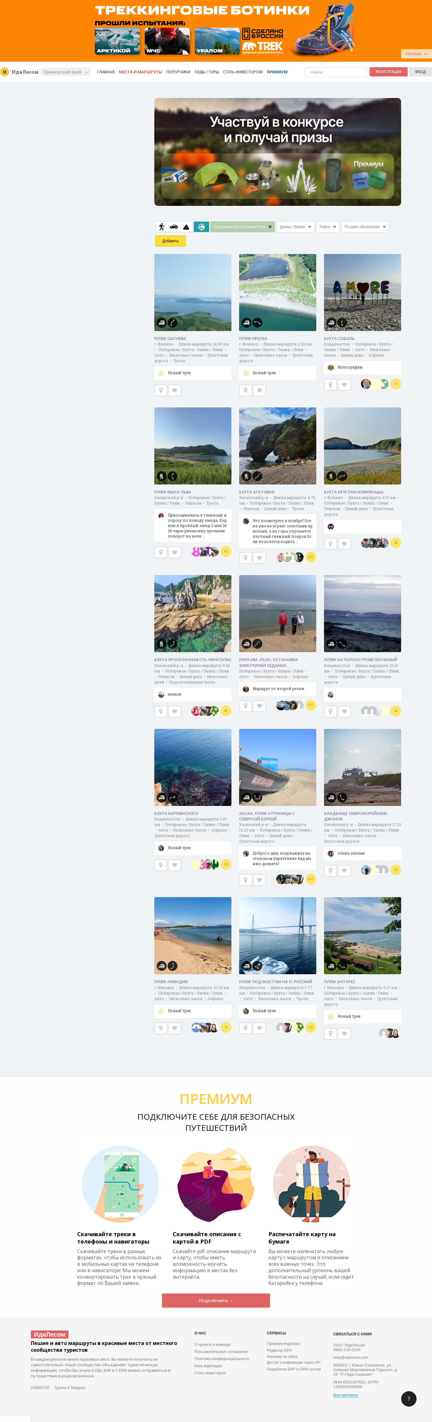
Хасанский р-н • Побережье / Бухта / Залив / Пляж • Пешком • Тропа (192, 518)
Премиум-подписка (283, 1344)
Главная (105, 72)
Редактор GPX (279, 1350)
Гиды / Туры (207, 72)
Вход (420, 71)
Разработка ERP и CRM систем (294, 1369)
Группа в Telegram (70, 1388)
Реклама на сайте (282, 1357)
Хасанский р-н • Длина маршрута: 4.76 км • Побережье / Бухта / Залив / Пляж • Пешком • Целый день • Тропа (277, 521)
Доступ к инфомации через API (294, 1362)
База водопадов (208, 1366)
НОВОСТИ (40, 1388)
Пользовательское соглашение (221, 1352)
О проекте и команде (212, 1344)
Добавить (170, 241)
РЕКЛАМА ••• (416, 54)
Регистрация (388, 71)
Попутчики (178, 72)
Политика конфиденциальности (221, 1359)
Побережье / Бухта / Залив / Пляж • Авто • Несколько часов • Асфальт (277, 682)
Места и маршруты (140, 72)
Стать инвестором (243, 72)
